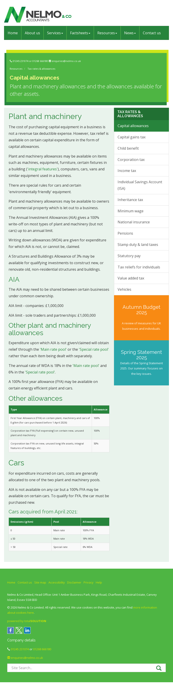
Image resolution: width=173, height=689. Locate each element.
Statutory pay (129, 255)
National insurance (134, 222)
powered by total (26, 621)
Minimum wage (130, 210)
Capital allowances (133, 125)
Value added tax (131, 278)
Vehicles (124, 289)
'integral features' (42, 169)
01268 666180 (40, 61)
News (130, 32)
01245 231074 (20, 61)
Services (55, 32)
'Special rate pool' (94, 349)
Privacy (88, 582)
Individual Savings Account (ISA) (140, 185)
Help (99, 582)
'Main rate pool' (53, 349)
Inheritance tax (130, 199)
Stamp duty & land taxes (138, 244)
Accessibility (56, 582)
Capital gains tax (132, 137)
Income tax (127, 170)
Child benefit (128, 148)
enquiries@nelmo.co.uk (66, 61)
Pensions (125, 233)
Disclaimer (74, 582)
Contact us (152, 32)
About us (32, 32)
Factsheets (80, 32)
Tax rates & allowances (41, 68)
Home (13, 32)
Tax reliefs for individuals (139, 267)
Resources (107, 32)
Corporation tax (131, 159)
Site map (40, 582)
